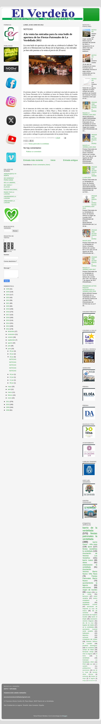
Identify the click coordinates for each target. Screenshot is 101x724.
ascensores (86, 670)
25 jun (12, 351)
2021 (8, 303)
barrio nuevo (88, 560)
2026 (8, 289)
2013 (8, 326)
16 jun (12, 374)
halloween (86, 633)
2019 (8, 309)
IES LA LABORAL (9, 182)
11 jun (12, 380)
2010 (8, 404)
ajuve (90, 547)
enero (10, 398)
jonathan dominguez (90, 645)
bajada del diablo (88, 625)
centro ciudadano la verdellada (90, 600)
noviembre (11, 334)
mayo (10, 386)
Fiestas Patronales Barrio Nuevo (90, 578)
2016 (8, 317)
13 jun (12, 377)
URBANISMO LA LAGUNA (9, 201)
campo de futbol (88, 649)
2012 (8, 329)
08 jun (12, 383)
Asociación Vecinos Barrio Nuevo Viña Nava (90, 571)
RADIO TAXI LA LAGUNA (9, 193)
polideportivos (87, 668)
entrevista (85, 676)
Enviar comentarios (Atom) (41, 164)
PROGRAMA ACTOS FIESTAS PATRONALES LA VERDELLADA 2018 (89, 288)
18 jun (12, 357)
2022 (8, 300)
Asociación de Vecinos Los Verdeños (90, 555)
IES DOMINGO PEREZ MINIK (9, 179)
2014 (8, 323)
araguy (84, 680)
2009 (8, 407)
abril (9, 389)
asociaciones (91, 680)
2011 (8, 401)
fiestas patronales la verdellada (39, 144)
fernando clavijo (88, 651)
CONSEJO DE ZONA (90, 639)
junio (9, 348)
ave (91, 664)
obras (85, 562)
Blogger (64, 716)
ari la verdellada (88, 627)
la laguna (92, 678)
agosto (10, 343)
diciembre (11, 331)
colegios (89, 592)
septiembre (12, 340)
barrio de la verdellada (90, 529)
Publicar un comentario (33, 151)
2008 (8, 410)
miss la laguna (87, 654)
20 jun (12, 354)
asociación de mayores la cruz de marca (90, 608)
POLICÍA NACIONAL (10, 189)
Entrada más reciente (33, 160)
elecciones (87, 587)
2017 (8, 314)
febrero (10, 395)
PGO (84, 664)
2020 (8, 306)
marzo (10, 392)
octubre (10, 337)
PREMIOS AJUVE (90, 604)
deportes (85, 635)
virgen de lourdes (90, 590)
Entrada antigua (70, 160)
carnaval (85, 637)
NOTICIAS (12, 359)
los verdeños (90, 647)
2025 (8, 292)
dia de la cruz (88, 623)
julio (9, 346)
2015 (8, 320)
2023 (8, 297)
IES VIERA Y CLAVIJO (8, 186)
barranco (85, 596)
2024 (8, 294)
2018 (8, 312)
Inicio (53, 160)
